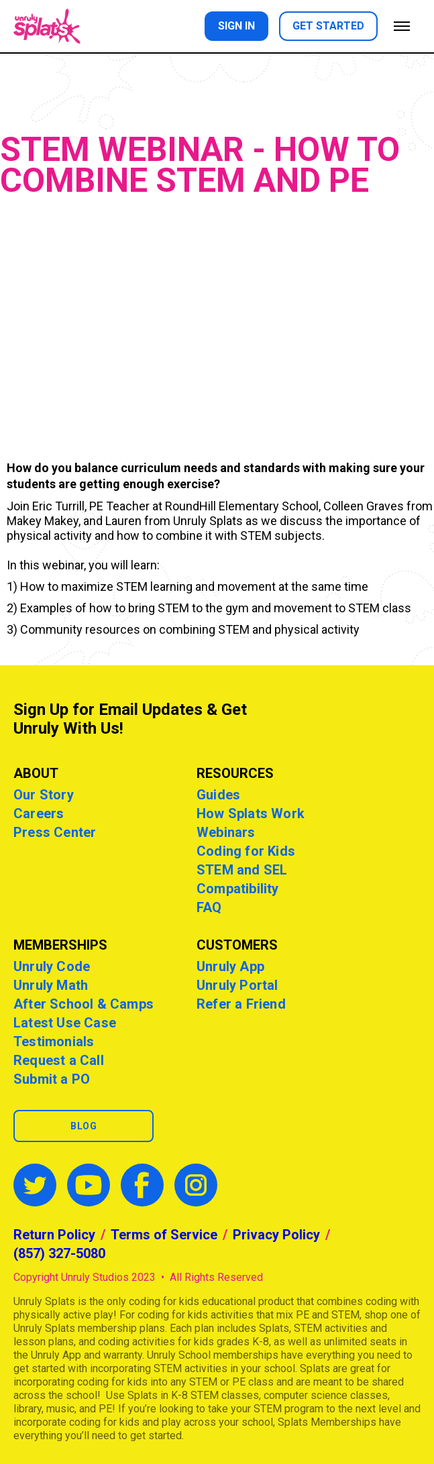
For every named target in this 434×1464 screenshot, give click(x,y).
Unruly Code (51, 966)
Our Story (43, 795)
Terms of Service (164, 1234)
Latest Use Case (64, 1023)
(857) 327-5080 (59, 1253)
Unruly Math (50, 985)
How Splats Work (251, 813)
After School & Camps (83, 1004)
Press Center (54, 832)
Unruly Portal (237, 985)
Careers (38, 813)
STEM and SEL (242, 870)
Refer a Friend (241, 1004)
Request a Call (58, 1060)
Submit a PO (51, 1079)
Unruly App (230, 966)
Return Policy (54, 1234)
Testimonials (53, 1041)
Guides (218, 795)
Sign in (236, 25)
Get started (328, 25)
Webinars (226, 832)
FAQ (209, 907)
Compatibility (238, 889)
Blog (83, 1126)
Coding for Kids (246, 851)
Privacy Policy (276, 1234)
